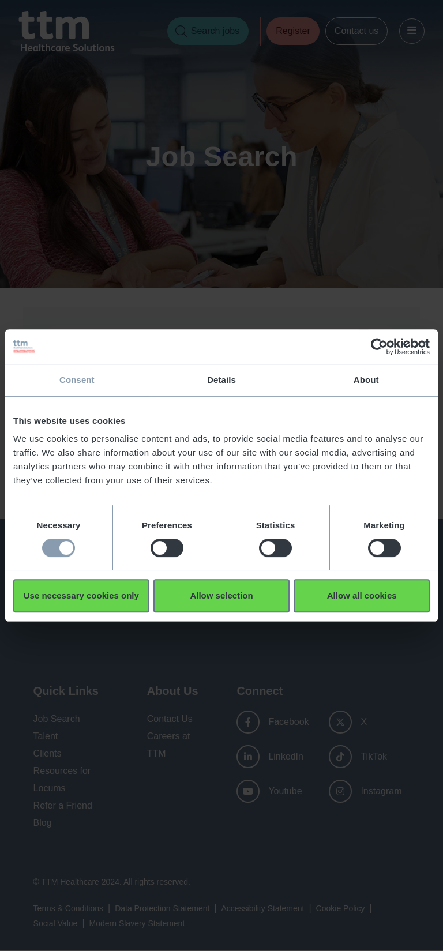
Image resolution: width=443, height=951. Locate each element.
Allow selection (221, 595)
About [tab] (366, 380)
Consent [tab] (77, 380)
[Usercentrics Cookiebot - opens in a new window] (379, 346)
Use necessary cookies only (81, 595)
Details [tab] (221, 380)
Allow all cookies (362, 595)
